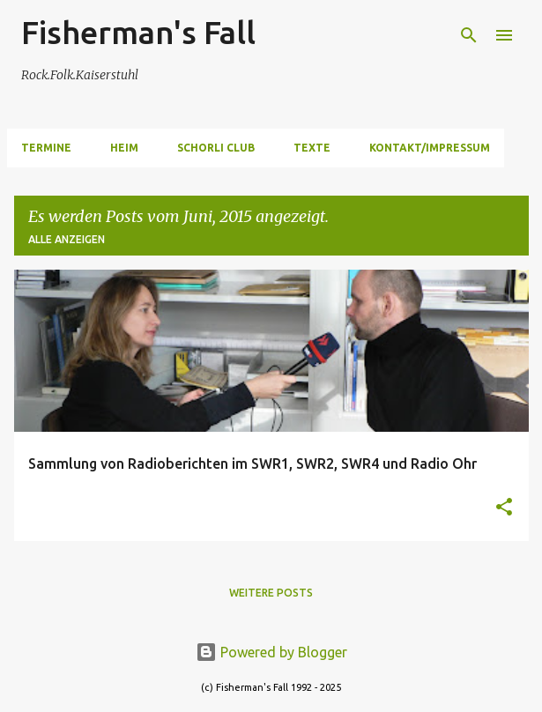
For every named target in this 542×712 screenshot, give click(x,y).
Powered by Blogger (271, 652)
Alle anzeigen (66, 239)
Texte (311, 147)
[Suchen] (468, 35)
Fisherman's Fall (138, 32)
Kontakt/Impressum (429, 147)
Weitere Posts (271, 592)
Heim (124, 147)
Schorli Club (216, 147)
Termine (46, 147)
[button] (504, 508)
